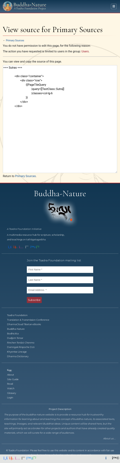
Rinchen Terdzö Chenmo (22, 342)
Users (85, 51)
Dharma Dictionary (19, 356)
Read (12, 383)
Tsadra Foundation (19, 315)
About (12, 374)
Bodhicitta (15, 333)
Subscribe (34, 300)
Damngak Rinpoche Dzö (23, 347)
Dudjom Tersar (17, 338)
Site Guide (15, 379)
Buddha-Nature (18, 329)
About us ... (109, 438)
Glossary (13, 393)
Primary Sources (15, 40)
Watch (12, 388)
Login (12, 397)
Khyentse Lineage (19, 351)
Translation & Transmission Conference (30, 320)
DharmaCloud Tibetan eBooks (25, 324)
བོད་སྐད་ (11, 370)
